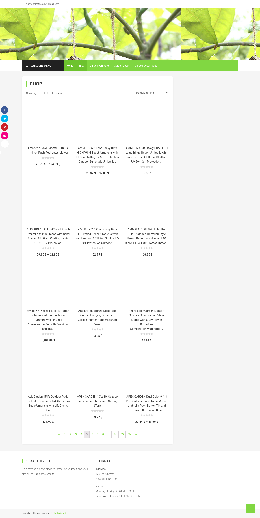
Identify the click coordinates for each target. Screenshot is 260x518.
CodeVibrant (60, 513)
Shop (81, 65)
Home (69, 65)
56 (129, 434)
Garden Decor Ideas (146, 65)
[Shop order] (152, 93)
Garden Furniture (99, 65)
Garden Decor (121, 65)
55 (122, 434)
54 (115, 434)
